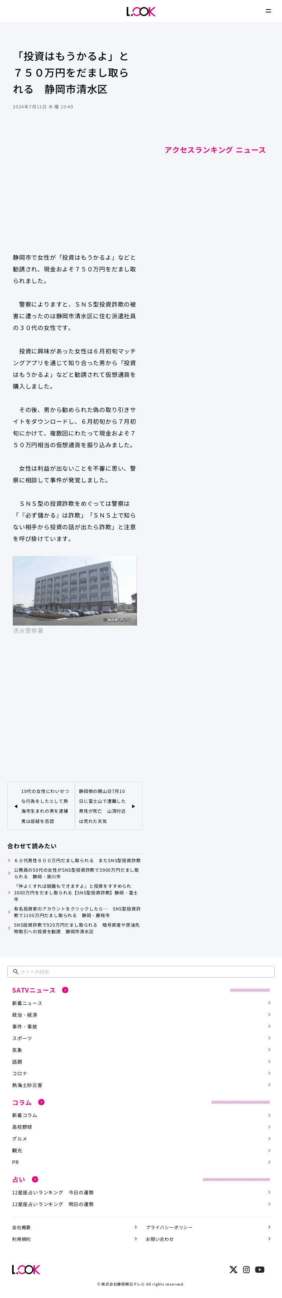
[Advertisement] (75, 188)
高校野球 (22, 1126)
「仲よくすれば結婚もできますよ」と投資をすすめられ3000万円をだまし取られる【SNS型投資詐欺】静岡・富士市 (76, 892)
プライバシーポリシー (169, 1227)
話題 (17, 1061)
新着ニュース (27, 1003)
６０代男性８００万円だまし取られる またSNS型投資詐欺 (77, 860)
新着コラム (24, 1115)
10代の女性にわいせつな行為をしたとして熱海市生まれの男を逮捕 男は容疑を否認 (46, 806)
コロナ (19, 1073)
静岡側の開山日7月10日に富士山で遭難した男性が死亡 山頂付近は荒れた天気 (102, 806)
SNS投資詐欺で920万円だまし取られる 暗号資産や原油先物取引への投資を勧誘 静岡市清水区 (77, 927)
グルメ (19, 1138)
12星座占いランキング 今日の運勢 (53, 1192)
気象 (17, 1049)
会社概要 (21, 1227)
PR (15, 1161)
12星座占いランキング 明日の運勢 (53, 1204)
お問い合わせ (160, 1239)
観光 (17, 1150)
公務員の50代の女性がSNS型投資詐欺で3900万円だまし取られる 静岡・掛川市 (76, 873)
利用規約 (21, 1239)
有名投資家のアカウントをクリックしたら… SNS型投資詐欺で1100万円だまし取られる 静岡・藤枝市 (77, 911)
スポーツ (22, 1038)
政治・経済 (24, 1014)
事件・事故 (24, 1026)
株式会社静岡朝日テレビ (123, 1284)
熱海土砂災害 (27, 1085)
